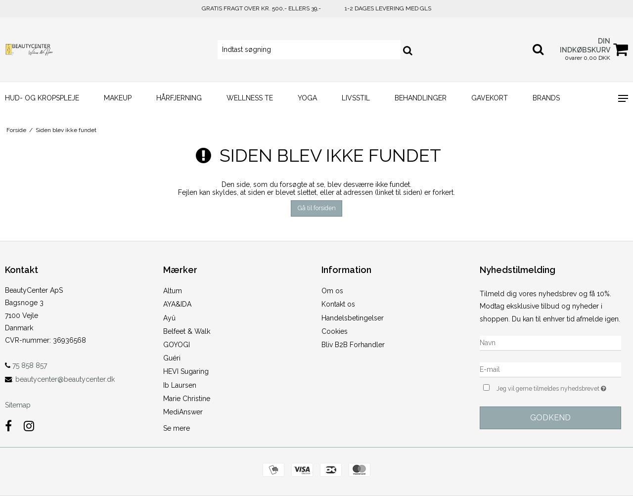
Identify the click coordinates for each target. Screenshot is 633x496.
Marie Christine (186, 399)
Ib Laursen (179, 385)
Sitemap (18, 405)
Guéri (172, 358)
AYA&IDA (177, 304)
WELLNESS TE (249, 98)
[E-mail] (550, 369)
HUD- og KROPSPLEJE (42, 98)
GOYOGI (176, 345)
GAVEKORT (489, 98)
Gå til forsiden (317, 208)
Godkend (550, 417)
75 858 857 (26, 365)
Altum (172, 291)
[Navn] (550, 342)
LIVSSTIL (356, 98)
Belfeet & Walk (186, 331)
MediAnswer (183, 412)
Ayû (169, 318)
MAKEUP (118, 98)
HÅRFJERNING (179, 98)
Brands (546, 98)
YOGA (307, 98)
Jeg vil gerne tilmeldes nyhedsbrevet (559, 387)
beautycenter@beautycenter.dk (65, 379)
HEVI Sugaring (186, 371)
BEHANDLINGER (421, 98)
